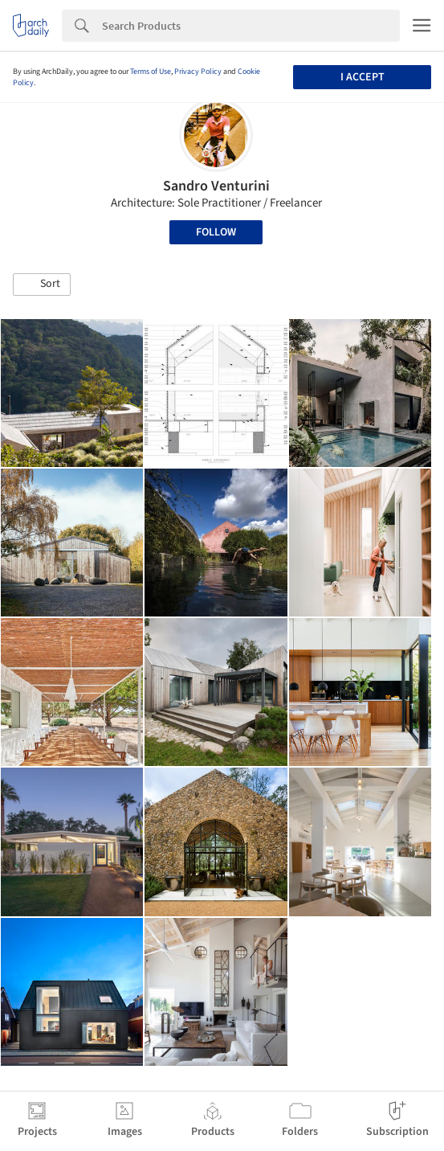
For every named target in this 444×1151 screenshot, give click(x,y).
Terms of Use (150, 71)
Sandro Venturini (216, 186)
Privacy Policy (198, 71)
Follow (216, 232)
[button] (42, 284)
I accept (362, 77)
